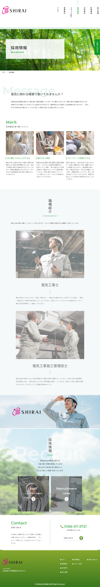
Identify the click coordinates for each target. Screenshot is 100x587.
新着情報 (91, 10)
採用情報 (78, 10)
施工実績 (98, 10)
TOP (58, 9)
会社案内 (84, 10)
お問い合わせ (68, 539)
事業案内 (64, 10)
